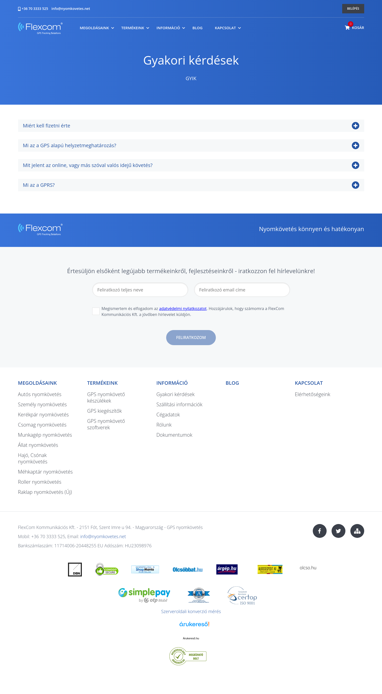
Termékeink (132, 28)
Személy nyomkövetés (42, 404)
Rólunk (163, 424)
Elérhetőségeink (312, 394)
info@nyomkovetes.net (70, 8)
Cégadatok (168, 414)
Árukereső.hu (191, 638)
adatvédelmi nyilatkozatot (183, 308)
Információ (168, 28)
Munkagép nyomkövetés (45, 434)
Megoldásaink (94, 28)
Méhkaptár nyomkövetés (45, 471)
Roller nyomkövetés (40, 482)
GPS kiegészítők (104, 410)
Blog (197, 28)
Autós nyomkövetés (40, 394)
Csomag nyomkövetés (42, 424)
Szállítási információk (179, 404)
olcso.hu (308, 568)
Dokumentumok (174, 434)
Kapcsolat (225, 28)
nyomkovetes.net (40, 29)
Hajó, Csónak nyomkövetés (32, 458)
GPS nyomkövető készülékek (106, 397)
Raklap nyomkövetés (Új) (45, 492)
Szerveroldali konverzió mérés (191, 611)
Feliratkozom (191, 337)
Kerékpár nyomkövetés (43, 414)
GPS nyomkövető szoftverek (106, 424)
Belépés (353, 8)
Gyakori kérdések (175, 394)
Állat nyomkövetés (38, 445)
